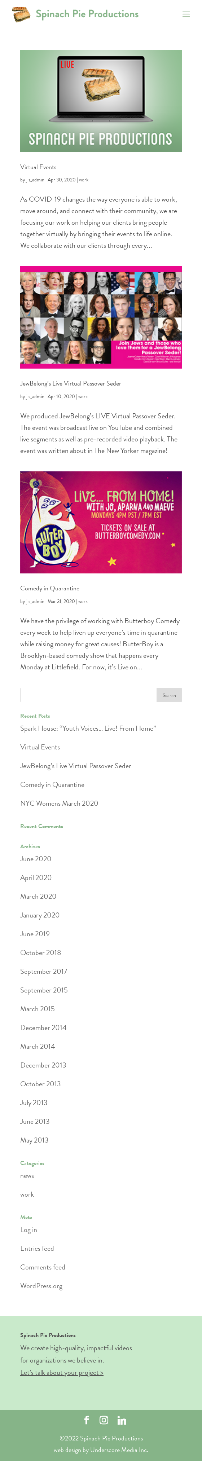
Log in (28, 1229)
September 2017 (43, 971)
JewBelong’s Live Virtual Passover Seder (70, 383)
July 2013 (34, 1102)
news (27, 1175)
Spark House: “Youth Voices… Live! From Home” (88, 728)
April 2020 (36, 877)
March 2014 (37, 1046)
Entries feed (37, 1248)
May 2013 (34, 1140)
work (83, 180)
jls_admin (35, 180)
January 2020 (40, 915)
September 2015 (44, 990)
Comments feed (42, 1267)
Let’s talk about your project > (62, 1372)
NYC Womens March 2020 (59, 803)
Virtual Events (38, 167)
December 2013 (43, 1065)
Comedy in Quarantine (49, 588)
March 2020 (38, 896)
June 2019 (35, 933)
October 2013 (40, 1083)
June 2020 (36, 858)
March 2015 (37, 1008)
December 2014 (43, 1027)
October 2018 (40, 952)
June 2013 (35, 1121)
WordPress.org (41, 1285)
